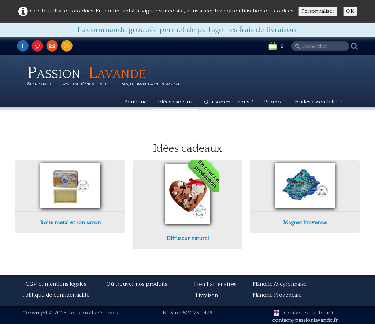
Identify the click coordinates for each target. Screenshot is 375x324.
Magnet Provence (305, 222)
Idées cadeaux (175, 102)
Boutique (135, 102)
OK (350, 11)
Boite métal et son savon (70, 222)
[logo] (106, 77)
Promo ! (274, 102)
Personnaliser (317, 11)
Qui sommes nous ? (228, 102)
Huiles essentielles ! (318, 102)
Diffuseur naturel (188, 238)
